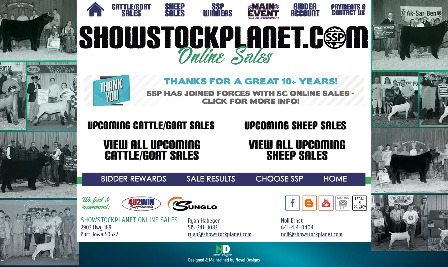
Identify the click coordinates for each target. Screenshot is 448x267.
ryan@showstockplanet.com (220, 234)
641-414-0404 (297, 227)
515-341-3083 (202, 227)
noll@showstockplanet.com (312, 234)
